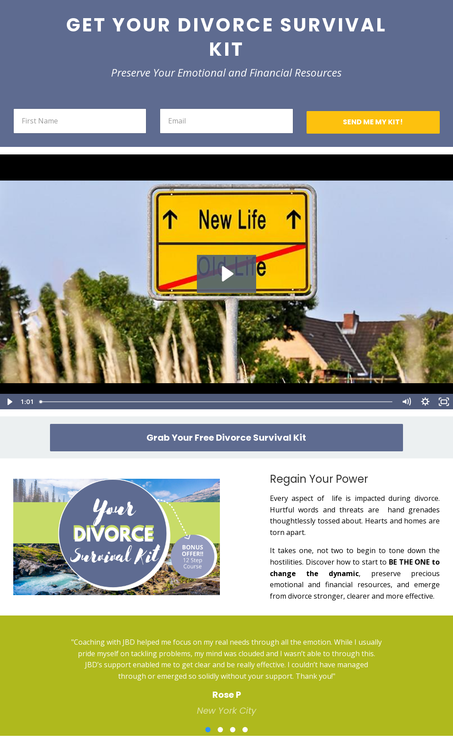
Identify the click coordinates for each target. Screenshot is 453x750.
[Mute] (406, 402)
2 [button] (220, 729)
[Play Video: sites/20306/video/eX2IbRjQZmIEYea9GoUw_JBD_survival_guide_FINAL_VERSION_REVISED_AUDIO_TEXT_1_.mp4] (226, 274)
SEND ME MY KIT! (373, 122)
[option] (226, 669)
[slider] (216, 402)
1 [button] (208, 729)
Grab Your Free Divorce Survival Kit (226, 437)
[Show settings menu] (425, 402)
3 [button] (232, 729)
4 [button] (245, 729)
